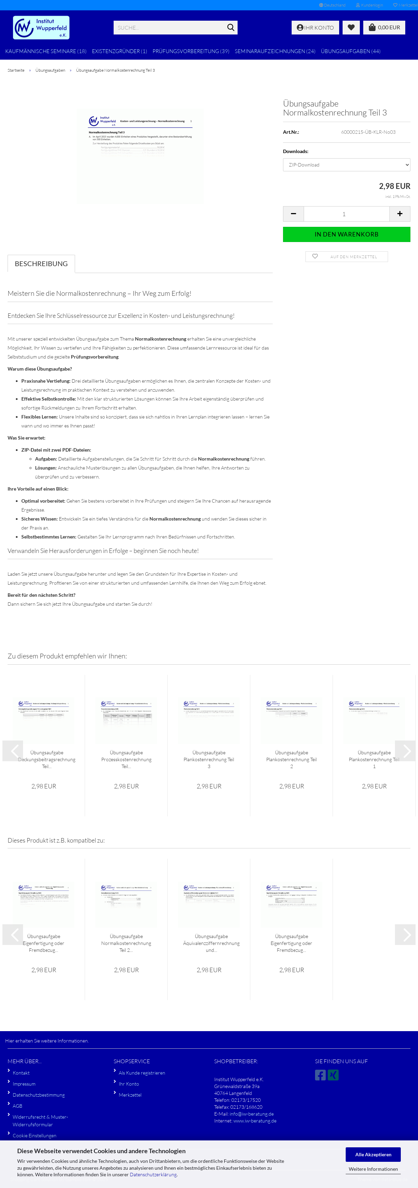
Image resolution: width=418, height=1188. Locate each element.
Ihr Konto (129, 1084)
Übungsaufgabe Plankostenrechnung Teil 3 (209, 759)
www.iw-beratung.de (254, 1121)
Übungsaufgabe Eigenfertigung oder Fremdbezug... (43, 943)
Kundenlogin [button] (369, 5)
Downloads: (296, 151)
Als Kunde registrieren (142, 1073)
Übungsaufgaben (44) (351, 51)
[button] (332, 5)
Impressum (24, 1084)
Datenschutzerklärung (153, 1174)
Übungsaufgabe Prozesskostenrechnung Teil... (126, 759)
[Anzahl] (347, 214)
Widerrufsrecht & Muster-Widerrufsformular (40, 1120)
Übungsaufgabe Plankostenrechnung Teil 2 (291, 759)
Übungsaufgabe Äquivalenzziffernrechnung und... (211, 943)
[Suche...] (231, 28)
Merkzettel (130, 1095)
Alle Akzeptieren (373, 1154)
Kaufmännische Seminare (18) (46, 51)
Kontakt (21, 1073)
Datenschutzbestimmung (39, 1095)
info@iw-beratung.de (252, 1114)
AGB (17, 1106)
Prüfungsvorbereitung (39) (191, 51)
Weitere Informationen (373, 1169)
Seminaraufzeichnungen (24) (275, 51)
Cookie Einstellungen (34, 1135)
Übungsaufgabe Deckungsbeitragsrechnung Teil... (46, 759)
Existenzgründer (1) (119, 51)
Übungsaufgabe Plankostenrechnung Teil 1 (374, 759)
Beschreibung (41, 263)
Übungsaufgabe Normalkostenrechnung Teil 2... (126, 943)
